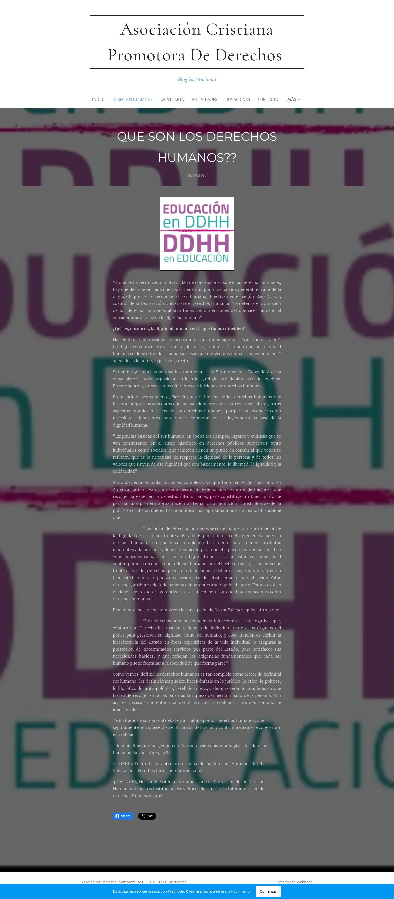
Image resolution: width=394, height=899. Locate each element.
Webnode (305, 882)
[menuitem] (93, 99)
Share (123, 816)
